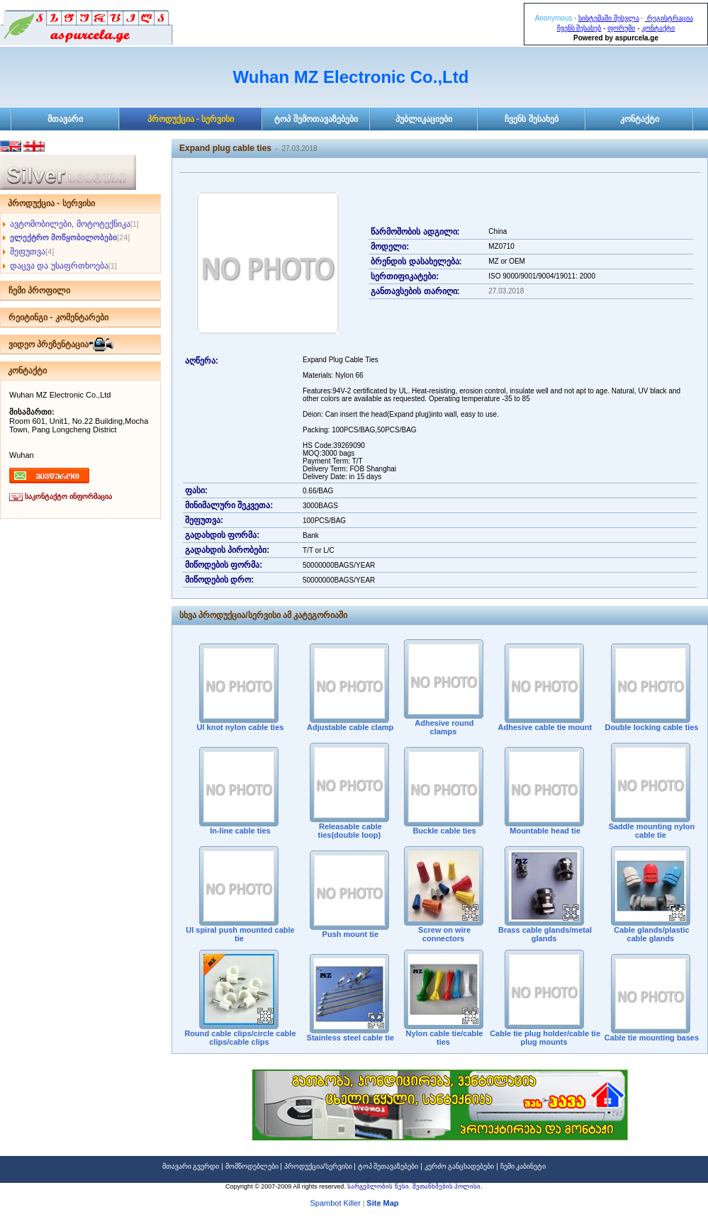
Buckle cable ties (443, 830)
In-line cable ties (239, 830)
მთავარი (65, 119)
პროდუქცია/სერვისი (318, 1166)
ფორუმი (621, 28)
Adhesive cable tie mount (544, 727)
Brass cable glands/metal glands (544, 934)
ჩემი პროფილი (39, 291)
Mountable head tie (543, 830)
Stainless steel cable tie (350, 1037)
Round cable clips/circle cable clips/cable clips (239, 1037)
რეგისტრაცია (669, 18)
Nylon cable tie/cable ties (443, 1037)
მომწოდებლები (252, 1166)
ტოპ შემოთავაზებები (315, 119)
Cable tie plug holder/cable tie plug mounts (544, 1037)
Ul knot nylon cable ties (238, 727)
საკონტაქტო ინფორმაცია (68, 496)
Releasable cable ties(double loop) (349, 830)
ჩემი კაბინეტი (523, 1166)
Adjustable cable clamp (349, 727)
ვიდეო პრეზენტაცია (49, 344)
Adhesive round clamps (443, 727)
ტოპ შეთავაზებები (388, 1166)
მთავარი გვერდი (191, 1166)
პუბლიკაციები (423, 119)
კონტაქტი (658, 28)
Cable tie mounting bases (650, 1037)
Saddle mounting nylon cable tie (651, 830)
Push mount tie (349, 934)
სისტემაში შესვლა (608, 18)
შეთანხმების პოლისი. (447, 1186)
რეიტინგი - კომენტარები (58, 317)
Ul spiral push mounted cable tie (239, 934)
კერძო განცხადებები (460, 1166)
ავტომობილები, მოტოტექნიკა (70, 224)
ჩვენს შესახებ (579, 28)
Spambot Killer (335, 1205)
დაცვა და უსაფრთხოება (59, 266)
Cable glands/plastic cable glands (650, 934)
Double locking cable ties (650, 727)
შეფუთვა (27, 252)
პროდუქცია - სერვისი (191, 119)
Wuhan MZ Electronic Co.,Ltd (351, 76)
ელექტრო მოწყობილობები (63, 237)
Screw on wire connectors (443, 934)
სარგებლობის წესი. (379, 1186)
